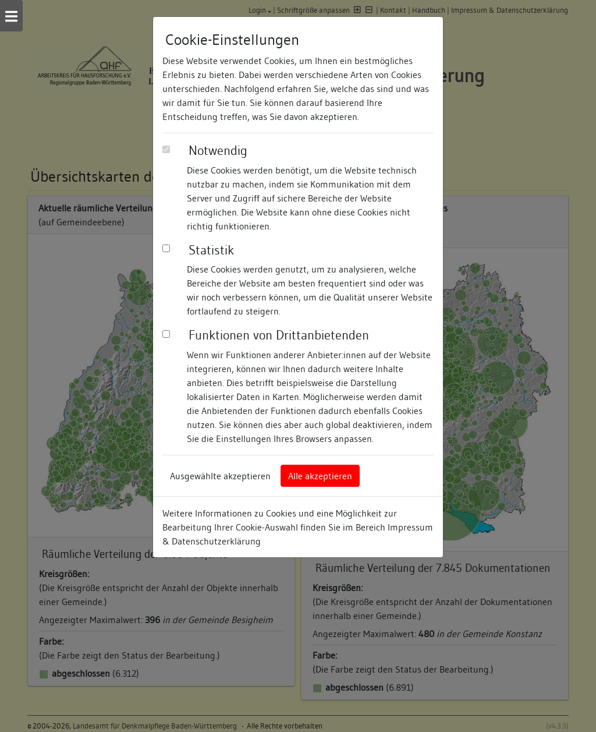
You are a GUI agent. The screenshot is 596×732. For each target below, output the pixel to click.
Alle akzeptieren (320, 476)
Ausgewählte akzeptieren (220, 476)
